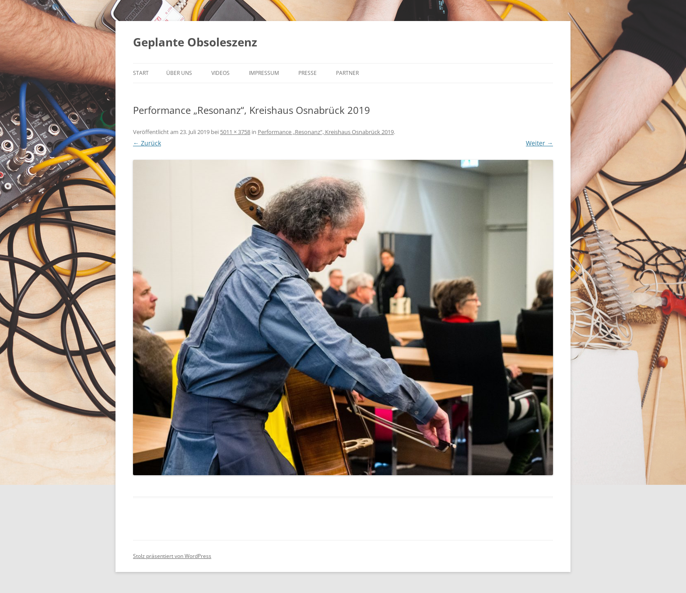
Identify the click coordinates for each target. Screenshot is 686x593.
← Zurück (147, 143)
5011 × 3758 (235, 132)
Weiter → (539, 143)
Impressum (264, 73)
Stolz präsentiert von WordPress (172, 556)
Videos (220, 73)
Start (141, 73)
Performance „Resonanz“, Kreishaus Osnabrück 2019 (326, 132)
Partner (347, 73)
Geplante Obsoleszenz (195, 42)
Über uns (179, 73)
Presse (307, 73)
